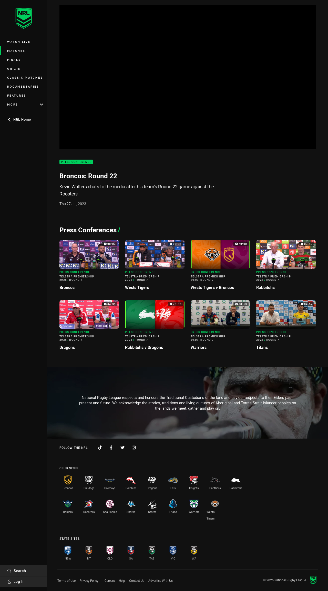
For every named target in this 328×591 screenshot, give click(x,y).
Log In (16, 581)
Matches (16, 51)
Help (122, 580)
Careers (110, 580)
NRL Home (19, 119)
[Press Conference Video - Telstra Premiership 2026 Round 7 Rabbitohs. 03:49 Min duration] (286, 267)
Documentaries (23, 86)
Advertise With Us (160, 580)
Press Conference (76, 162)
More (25, 104)
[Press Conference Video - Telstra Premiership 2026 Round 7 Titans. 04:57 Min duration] (286, 327)
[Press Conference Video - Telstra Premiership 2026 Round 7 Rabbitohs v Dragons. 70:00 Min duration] (154, 327)
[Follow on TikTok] (100, 447)
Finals (14, 59)
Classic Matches (25, 77)
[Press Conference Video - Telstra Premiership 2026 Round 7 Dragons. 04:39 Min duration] (89, 327)
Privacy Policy (89, 580)
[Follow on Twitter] (122, 447)
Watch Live (18, 42)
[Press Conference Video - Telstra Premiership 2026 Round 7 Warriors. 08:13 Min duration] (220, 327)
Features (16, 95)
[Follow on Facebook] (111, 447)
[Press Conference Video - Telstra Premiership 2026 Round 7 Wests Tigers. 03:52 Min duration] (154, 267)
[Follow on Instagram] (134, 447)
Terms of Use (66, 580)
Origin (14, 68)
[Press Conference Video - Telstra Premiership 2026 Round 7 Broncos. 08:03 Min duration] (89, 267)
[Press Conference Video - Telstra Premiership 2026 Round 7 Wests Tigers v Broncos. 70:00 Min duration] (220, 267)
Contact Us (136, 580)
